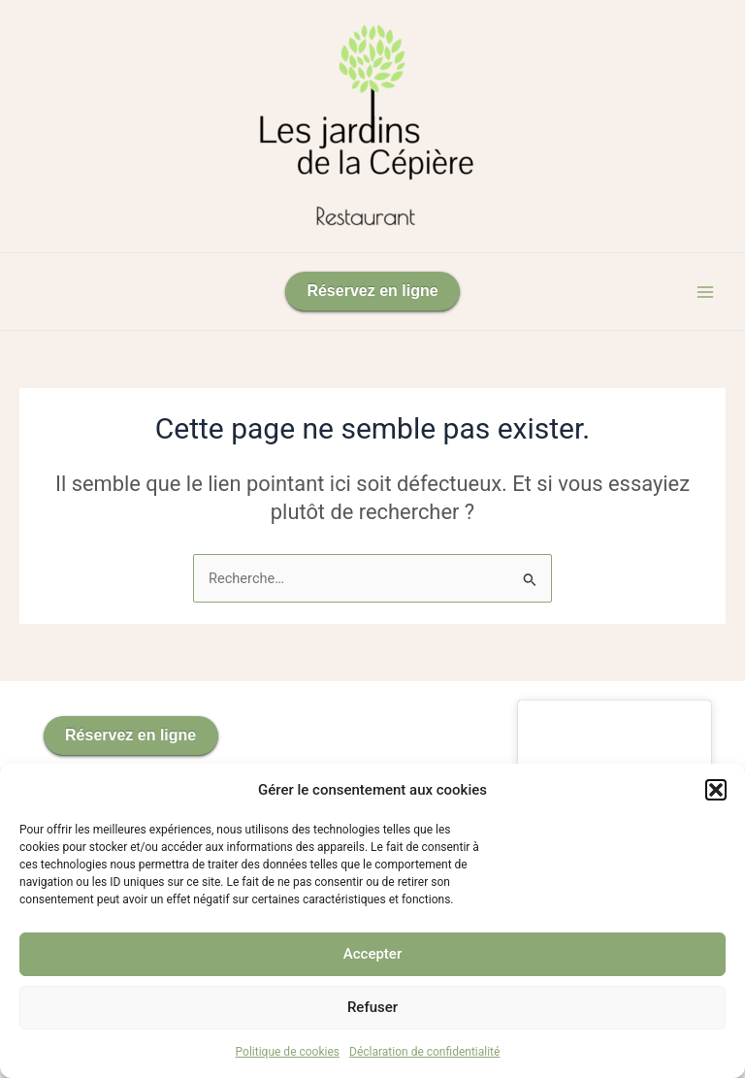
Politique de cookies (288, 1052)
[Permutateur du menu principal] (705, 292)
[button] (716, 790)
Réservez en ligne (372, 290)
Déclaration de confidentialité (424, 1052)
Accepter (372, 954)
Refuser (372, 1007)
